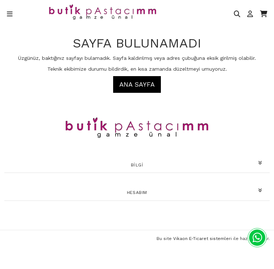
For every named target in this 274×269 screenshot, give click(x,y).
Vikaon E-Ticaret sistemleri (202, 238)
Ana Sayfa (137, 84)
